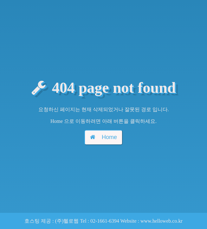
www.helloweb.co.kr (161, 221)
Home (103, 137)
